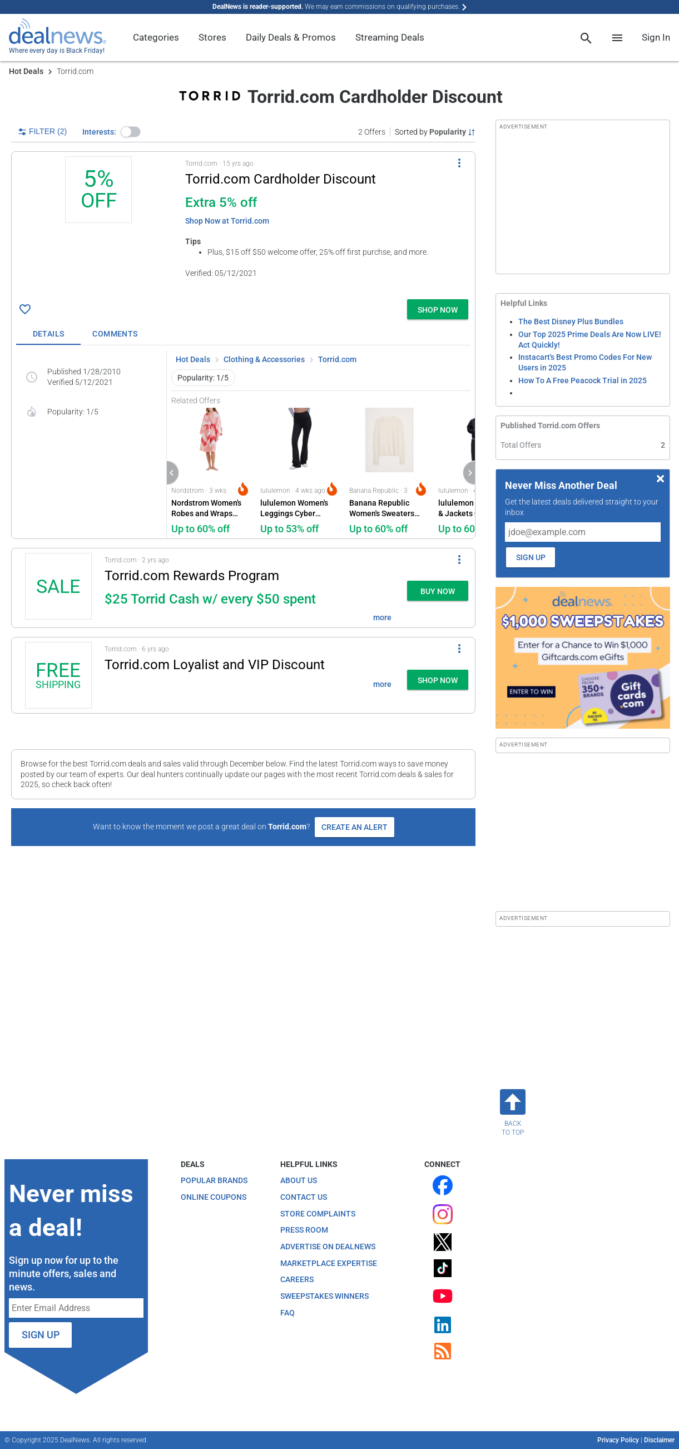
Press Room (304, 1229)
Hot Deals (26, 71)
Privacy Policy (618, 1440)
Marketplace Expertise (328, 1263)
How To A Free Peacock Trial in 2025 (582, 380)
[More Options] (459, 163)
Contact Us (303, 1197)
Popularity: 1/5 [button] (203, 377)
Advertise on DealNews (327, 1246)
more (382, 617)
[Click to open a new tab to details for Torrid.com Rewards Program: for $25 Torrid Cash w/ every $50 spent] (58, 588)
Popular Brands (214, 1180)
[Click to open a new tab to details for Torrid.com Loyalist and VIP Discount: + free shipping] (58, 675)
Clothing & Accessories (264, 359)
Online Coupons (213, 1197)
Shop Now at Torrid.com (227, 220)
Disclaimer (659, 1440)
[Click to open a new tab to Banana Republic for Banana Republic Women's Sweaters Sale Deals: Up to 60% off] (389, 471)
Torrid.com (337, 359)
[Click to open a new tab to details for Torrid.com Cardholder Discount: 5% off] (98, 225)
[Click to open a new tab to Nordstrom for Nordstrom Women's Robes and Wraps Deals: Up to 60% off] (211, 471)
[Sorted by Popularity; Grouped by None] (435, 131)
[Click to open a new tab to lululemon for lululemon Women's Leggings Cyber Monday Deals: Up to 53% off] (300, 471)
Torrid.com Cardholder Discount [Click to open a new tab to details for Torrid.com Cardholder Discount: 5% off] (280, 179)
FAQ (287, 1312)
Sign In (656, 37)
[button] (131, 131)
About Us (298, 1180)
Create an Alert (354, 827)
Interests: (99, 131)
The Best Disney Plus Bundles (570, 321)
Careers (297, 1279)
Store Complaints (317, 1213)
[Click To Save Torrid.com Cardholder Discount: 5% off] (25, 309)
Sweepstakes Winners (324, 1296)
